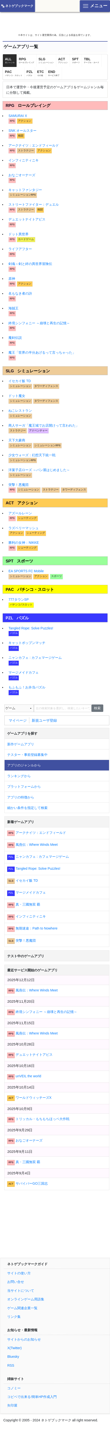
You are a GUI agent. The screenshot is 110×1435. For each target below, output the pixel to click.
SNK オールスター (22, 130)
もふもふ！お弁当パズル (26, 687)
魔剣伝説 (15, 338)
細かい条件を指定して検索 (27, 808)
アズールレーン (20, 513)
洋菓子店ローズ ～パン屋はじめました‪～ (39, 470)
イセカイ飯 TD (19, 381)
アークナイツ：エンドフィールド (33, 145)
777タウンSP (18, 599)
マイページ (18, 720)
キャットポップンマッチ (26, 643)
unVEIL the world (28, 1076)
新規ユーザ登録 (44, 720)
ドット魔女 (16, 396)
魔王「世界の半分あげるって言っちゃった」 (42, 352)
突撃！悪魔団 (18, 485)
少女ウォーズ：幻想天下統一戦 (31, 455)
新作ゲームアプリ (20, 744)
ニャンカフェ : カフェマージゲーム (35, 658)
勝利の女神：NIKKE (23, 542)
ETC (40, 73)
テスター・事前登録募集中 (27, 755)
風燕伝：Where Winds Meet (37, 845)
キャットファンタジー (25, 190)
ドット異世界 (18, 234)
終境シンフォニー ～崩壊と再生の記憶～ (39, 323)
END (54, 73)
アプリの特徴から (20, 797)
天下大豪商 (16, 440)
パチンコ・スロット (35, 589)
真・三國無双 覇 (28, 904)
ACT (63, 60)
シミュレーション (33, 371)
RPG (26, 60)
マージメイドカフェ (23, 672)
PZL (29, 73)
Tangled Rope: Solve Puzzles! (30, 628)
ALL (10, 60)
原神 (11, 278)
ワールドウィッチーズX (33, 1098)
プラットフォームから (24, 786)
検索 (97, 708)
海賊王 (13, 308)
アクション (27, 503)
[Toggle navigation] (94, 6)
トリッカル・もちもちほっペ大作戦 (42, 1119)
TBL (91, 60)
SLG (46, 60)
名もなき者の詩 (20, 293)
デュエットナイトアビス (26, 219)
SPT (76, 60)
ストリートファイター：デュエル (33, 204)
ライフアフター (20, 249)
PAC (13, 73)
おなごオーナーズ (21, 175)
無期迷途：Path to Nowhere (36, 928)
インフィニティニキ (23, 160)
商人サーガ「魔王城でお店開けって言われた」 (43, 425)
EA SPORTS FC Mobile (26, 571)
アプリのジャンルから (24, 765)
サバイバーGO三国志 (32, 1183)
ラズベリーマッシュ (23, 528)
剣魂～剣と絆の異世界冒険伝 (30, 264)
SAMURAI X (17, 116)
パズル (23, 618)
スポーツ (25, 561)
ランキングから (19, 776)
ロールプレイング (34, 105)
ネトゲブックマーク (19, 6)
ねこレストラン (20, 410)
